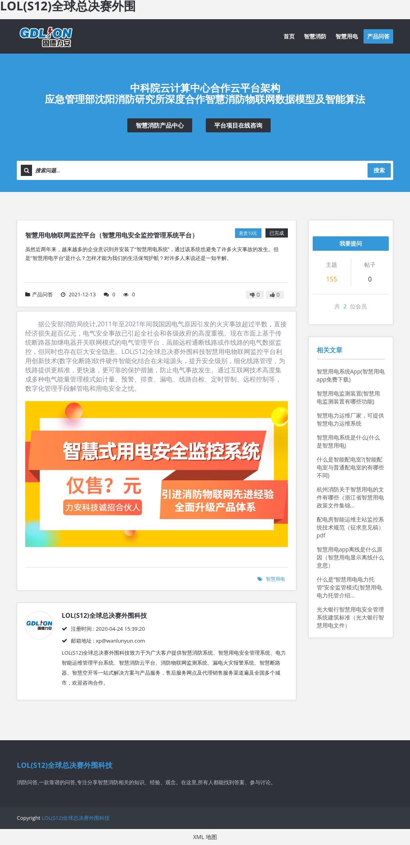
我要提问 (351, 243)
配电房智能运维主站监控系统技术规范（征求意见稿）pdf (350, 527)
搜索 (379, 170)
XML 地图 (205, 837)
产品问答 (378, 36)
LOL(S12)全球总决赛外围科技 (76, 817)
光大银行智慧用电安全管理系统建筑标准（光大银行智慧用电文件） (350, 617)
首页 (289, 36)
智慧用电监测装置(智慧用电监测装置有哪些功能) (348, 397)
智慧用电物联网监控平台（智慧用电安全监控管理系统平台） (111, 235)
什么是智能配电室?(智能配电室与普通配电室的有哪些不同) (350, 467)
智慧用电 (347, 36)
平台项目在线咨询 (238, 125)
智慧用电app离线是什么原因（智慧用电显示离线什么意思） (350, 557)
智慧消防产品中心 (160, 125)
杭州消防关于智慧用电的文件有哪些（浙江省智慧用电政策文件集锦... (350, 497)
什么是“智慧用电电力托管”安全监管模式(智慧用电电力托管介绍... (349, 587)
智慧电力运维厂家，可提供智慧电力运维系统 (350, 419)
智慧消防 (315, 36)
